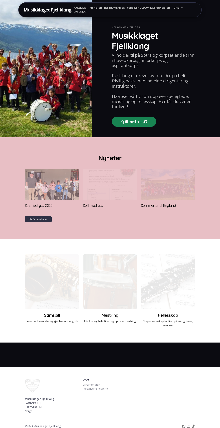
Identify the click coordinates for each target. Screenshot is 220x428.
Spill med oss (134, 121)
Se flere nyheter (38, 219)
